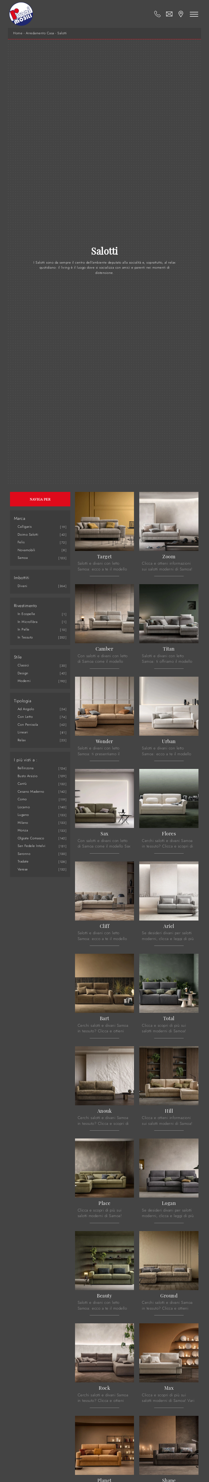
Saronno (24, 853)
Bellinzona (26, 768)
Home (17, 33)
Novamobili (26, 550)
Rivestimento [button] (25, 606)
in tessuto (25, 637)
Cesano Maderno (31, 791)
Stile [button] (18, 657)
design (23, 673)
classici (23, 665)
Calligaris (25, 526)
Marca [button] (19, 518)
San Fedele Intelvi (32, 845)
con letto (25, 716)
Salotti (62, 33)
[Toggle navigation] (194, 14)
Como (22, 799)
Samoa (23, 557)
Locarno (24, 807)
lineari (23, 732)
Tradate (23, 861)
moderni (24, 680)
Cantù (22, 783)
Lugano (23, 814)
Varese (23, 869)
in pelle (23, 629)
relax (22, 740)
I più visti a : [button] (26, 760)
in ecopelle (26, 613)
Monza (23, 830)
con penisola (28, 724)
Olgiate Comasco (31, 838)
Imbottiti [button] (21, 578)
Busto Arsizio (28, 775)
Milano (23, 822)
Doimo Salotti (28, 534)
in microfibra (28, 621)
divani (22, 585)
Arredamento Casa (40, 33)
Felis (21, 542)
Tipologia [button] (22, 701)
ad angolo (26, 708)
